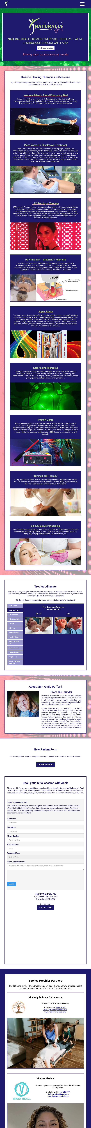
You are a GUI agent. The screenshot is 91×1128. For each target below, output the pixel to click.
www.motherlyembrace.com (55, 1012)
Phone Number (13, 836)
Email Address (13, 845)
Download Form (45, 765)
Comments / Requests (16, 862)
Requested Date (13, 853)
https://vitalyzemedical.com (58, 1097)
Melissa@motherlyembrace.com (55, 1010)
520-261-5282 (45, 908)
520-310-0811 (65, 1092)
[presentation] (25, 876)
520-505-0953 (61, 1008)
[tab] (15, 606)
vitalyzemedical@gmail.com (58, 1094)
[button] (82, 4)
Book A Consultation (46, 48)
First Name (11, 819)
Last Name (11, 828)
